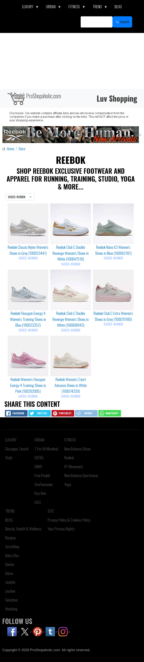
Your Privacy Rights (61, 529)
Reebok (69, 457)
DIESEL (39, 457)
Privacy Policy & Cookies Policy (69, 520)
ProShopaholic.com (34, 98)
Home (10, 148)
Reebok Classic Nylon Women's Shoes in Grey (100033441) (28, 250)
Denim (9, 564)
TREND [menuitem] (98, 7)
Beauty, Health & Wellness (23, 529)
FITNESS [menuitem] (75, 7)
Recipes (10, 537)
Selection (11, 600)
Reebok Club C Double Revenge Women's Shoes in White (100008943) (70, 319)
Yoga (67, 484)
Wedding (11, 609)
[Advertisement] (72, 61)
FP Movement (73, 466)
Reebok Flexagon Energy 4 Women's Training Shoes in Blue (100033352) (28, 319)
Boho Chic (12, 555)
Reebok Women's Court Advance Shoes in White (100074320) (71, 385)
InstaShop (12, 546)
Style (8, 457)
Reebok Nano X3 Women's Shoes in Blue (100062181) (113, 250)
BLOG (9, 520)
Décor (9, 573)
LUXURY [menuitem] (28, 7)
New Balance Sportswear (81, 475)
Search (124, 21)
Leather (10, 591)
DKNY (38, 466)
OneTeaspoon (43, 484)
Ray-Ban (40, 493)
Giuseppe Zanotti (16, 449)
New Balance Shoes (77, 449)
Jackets (10, 582)
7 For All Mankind (46, 449)
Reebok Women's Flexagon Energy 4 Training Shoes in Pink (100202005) (28, 385)
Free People (42, 475)
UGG (37, 502)
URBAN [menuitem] (52, 7)
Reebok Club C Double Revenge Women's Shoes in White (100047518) (70, 253)
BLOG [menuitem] (118, 6)
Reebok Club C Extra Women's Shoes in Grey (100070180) (113, 316)
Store (22, 148)
